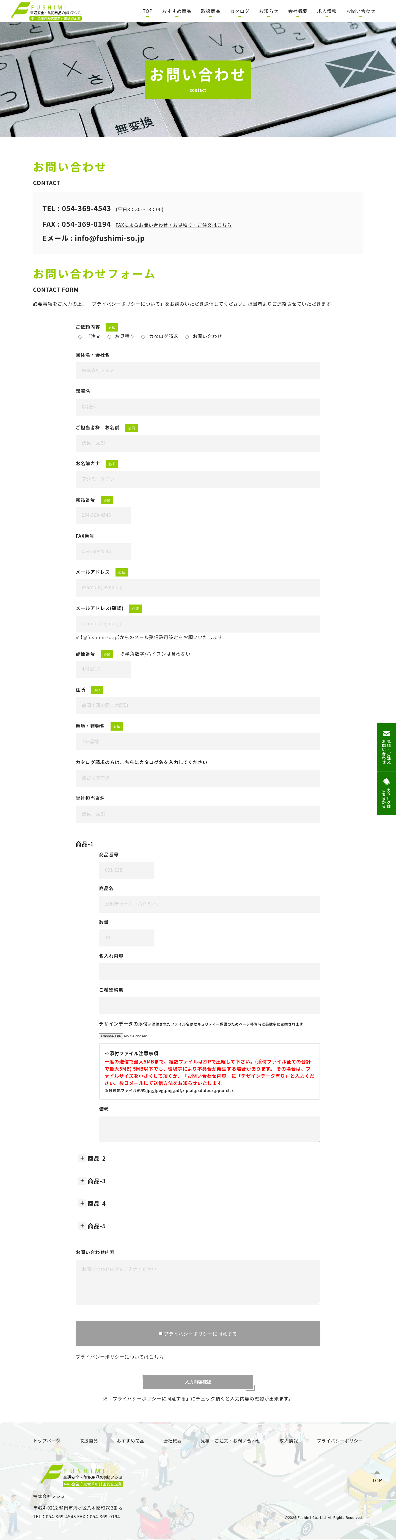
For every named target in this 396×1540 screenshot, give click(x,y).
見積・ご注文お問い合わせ (386, 747)
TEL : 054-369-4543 (76, 208)
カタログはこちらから (386, 793)
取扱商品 (211, 10)
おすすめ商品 (176, 10)
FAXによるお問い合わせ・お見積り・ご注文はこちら (174, 224)
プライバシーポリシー (340, 1440)
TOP (147, 10)
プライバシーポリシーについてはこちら (119, 1356)
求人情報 (327, 10)
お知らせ (269, 10)
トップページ (47, 1440)
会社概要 (297, 10)
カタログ (239, 10)
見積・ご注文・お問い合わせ (231, 1440)
